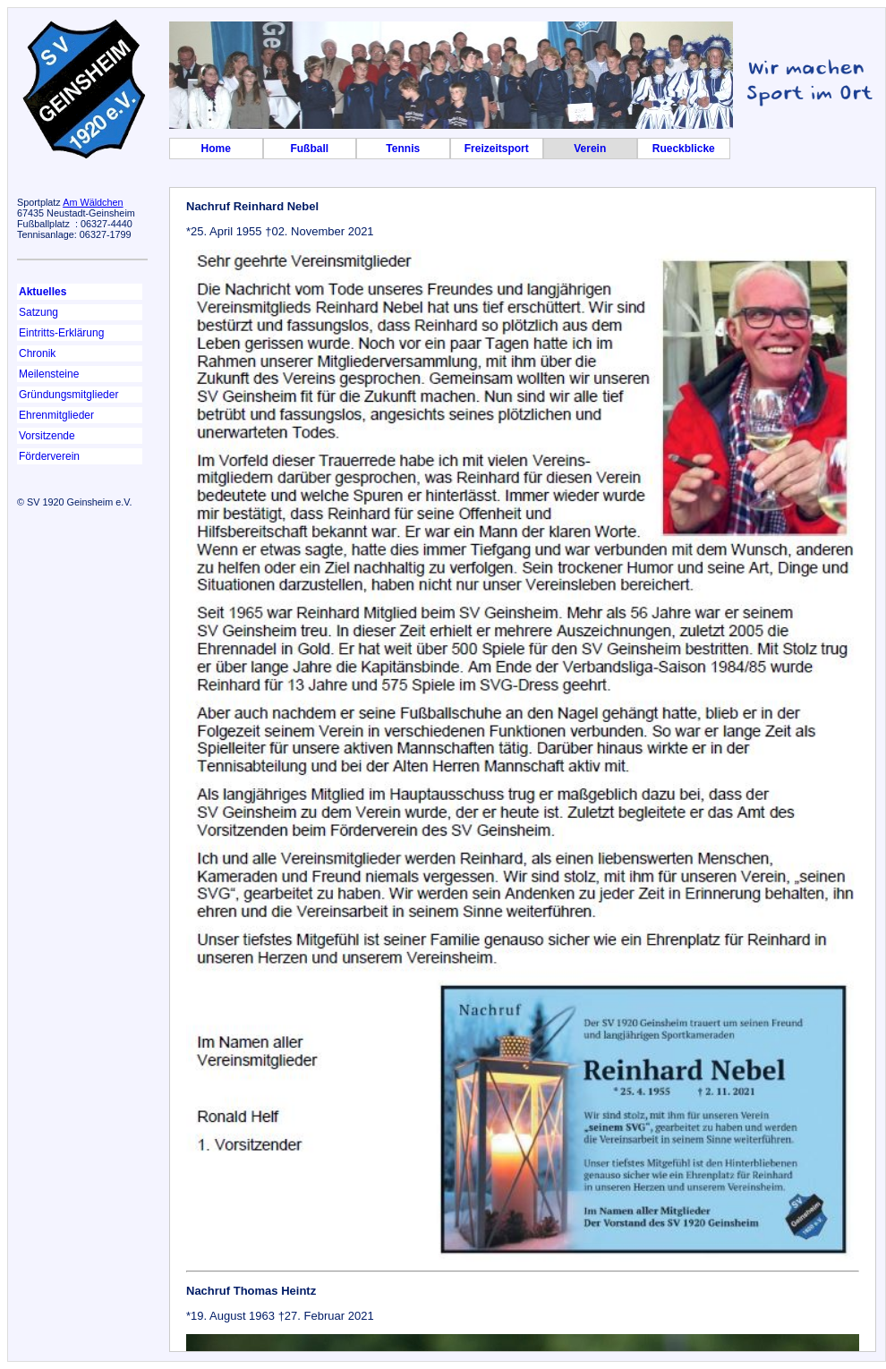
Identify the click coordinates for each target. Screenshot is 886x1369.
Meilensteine (49, 374)
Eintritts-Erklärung (61, 333)
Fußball (309, 148)
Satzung (38, 312)
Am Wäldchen (93, 202)
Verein (590, 148)
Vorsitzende (47, 435)
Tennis (403, 148)
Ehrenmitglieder (56, 415)
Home (216, 148)
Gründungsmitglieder (68, 394)
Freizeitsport (496, 148)
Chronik (37, 353)
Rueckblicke (683, 148)
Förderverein (49, 456)
